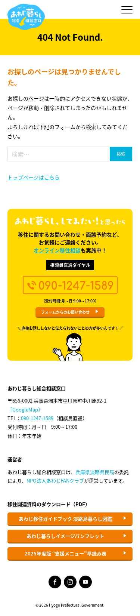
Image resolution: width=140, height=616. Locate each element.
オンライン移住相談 (57, 250)
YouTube (85, 582)
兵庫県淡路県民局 (94, 471)
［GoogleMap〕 (25, 409)
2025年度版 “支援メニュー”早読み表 (65, 553)
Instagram (70, 582)
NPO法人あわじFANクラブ (55, 480)
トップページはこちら (33, 177)
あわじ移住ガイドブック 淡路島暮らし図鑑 (65, 518)
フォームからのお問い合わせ (65, 312)
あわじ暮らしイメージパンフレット (65, 535)
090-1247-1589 (37, 418)
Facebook (55, 582)
